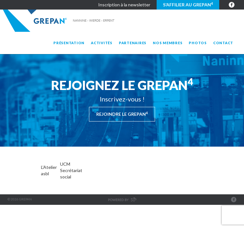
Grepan (59, 21)
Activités (101, 43)
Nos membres (167, 43)
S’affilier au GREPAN (188, 4)
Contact (223, 43)
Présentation (69, 43)
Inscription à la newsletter (124, 4)
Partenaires (132, 43)
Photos (198, 43)
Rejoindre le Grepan (122, 114)
